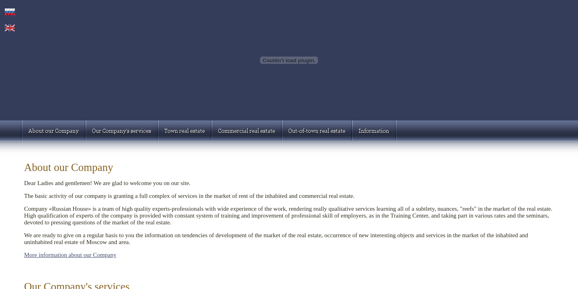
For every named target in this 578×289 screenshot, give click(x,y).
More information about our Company (70, 255)
